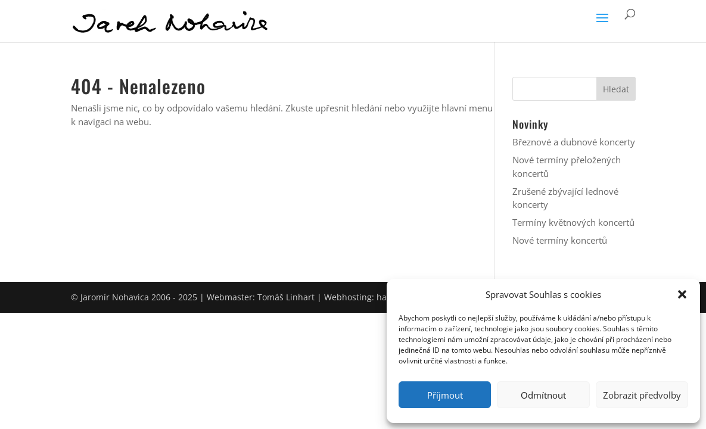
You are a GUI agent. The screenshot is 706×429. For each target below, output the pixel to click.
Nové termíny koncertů (559, 240)
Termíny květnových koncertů (573, 222)
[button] (682, 294)
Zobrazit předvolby (642, 395)
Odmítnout (543, 395)
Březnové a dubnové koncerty (573, 142)
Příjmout (445, 395)
